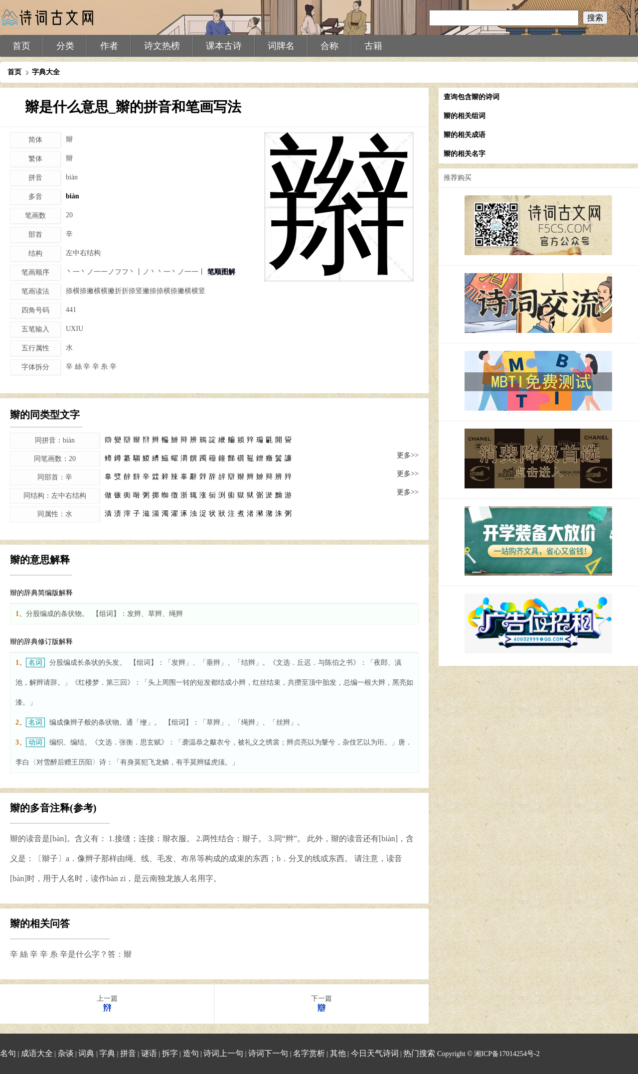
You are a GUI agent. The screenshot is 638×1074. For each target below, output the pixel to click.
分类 (65, 46)
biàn (72, 196)
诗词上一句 (223, 1053)
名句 (8, 1053)
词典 (86, 1053)
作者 (109, 46)
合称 (329, 46)
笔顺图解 (221, 272)
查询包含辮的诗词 (471, 97)
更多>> (408, 455)
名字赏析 (309, 1053)
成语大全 (37, 1053)
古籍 (373, 46)
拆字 (170, 1053)
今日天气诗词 (375, 1053)
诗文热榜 (162, 46)
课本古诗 (224, 46)
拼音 (128, 1053)
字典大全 (46, 72)
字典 (107, 1053)
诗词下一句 (268, 1053)
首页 (21, 46)
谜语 (149, 1053)
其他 (338, 1053)
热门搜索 (419, 1053)
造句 (191, 1053)
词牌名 (281, 46)
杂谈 (66, 1053)
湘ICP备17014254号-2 (506, 1054)
